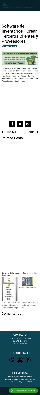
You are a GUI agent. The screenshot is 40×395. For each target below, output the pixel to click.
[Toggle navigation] (5, 3)
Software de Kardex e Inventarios (17, 7)
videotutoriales (9, 46)
